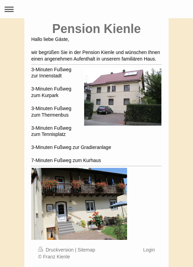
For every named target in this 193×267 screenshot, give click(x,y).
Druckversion (56, 250)
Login (149, 250)
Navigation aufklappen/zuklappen (96, 9)
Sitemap (86, 250)
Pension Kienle (96, 29)
